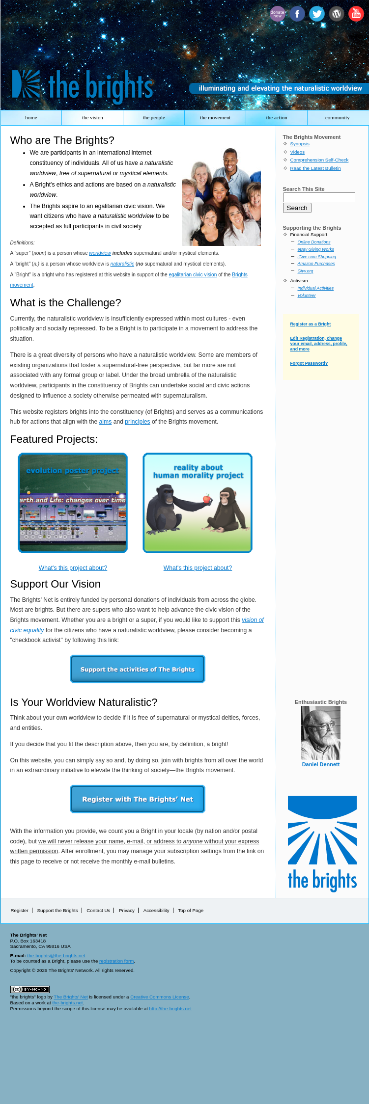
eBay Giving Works (316, 249)
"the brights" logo (28, 996)
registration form (116, 961)
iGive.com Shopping (317, 256)
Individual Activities (316, 288)
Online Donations (314, 242)
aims (105, 421)
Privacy (127, 910)
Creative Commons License (159, 996)
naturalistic (122, 264)
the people (154, 117)
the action (276, 117)
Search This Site (304, 189)
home (31, 117)
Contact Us (98, 910)
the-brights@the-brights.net (56, 955)
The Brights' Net (70, 996)
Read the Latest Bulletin (315, 168)
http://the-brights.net (170, 1008)
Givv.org (305, 271)
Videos (297, 152)
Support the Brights (57, 910)
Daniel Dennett (321, 764)
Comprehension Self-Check (319, 159)
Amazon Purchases (316, 263)
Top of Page (190, 910)
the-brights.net (67, 1002)
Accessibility (156, 910)
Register (19, 910)
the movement (215, 117)
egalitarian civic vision (193, 274)
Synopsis (300, 143)
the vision (92, 117)
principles (137, 421)
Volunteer (307, 295)
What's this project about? (73, 568)
